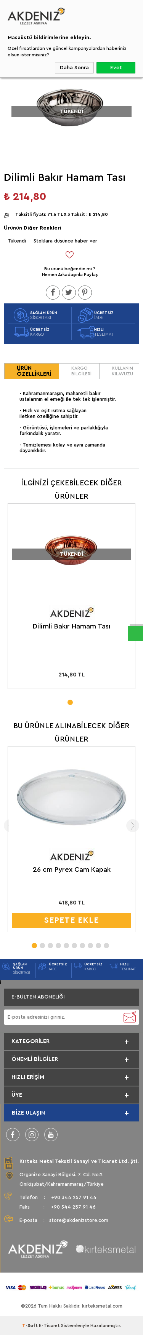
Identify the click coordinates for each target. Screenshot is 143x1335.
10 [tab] (106, 943)
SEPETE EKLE (71, 920)
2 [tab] (42, 943)
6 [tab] (74, 943)
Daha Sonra (74, 67)
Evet (116, 67)
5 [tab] (66, 943)
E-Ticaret (49, 1325)
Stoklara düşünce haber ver (65, 240)
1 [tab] (34, 943)
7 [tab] (82, 943)
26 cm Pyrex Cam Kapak (72, 869)
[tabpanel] (71, 598)
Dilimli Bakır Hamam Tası (71, 626)
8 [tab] (90, 943)
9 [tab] (98, 943)
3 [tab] (50, 943)
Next (132, 825)
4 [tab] (58, 943)
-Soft (30, 1325)
